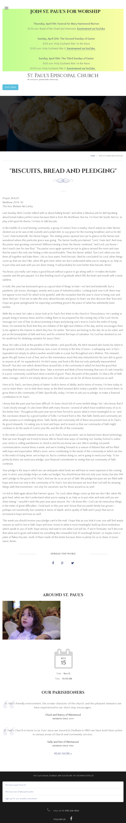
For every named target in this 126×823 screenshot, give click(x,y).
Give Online (10, 87)
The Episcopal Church (15, 785)
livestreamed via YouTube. (81, 48)
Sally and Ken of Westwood (63, 741)
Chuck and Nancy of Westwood (63, 714)
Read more (62, 753)
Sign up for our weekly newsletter (21, 798)
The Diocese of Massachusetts (19, 792)
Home (92, 156)
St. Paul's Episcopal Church (63, 75)
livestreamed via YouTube (91, 28)
